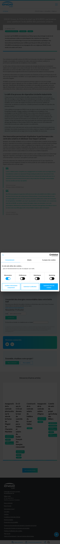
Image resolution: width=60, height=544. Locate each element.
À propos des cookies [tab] (49, 260)
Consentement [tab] (9, 260)
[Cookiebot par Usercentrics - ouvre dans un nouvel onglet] (50, 255)
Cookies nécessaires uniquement (11, 286)
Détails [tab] (29, 260)
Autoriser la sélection (30, 286)
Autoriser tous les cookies (48, 286)
